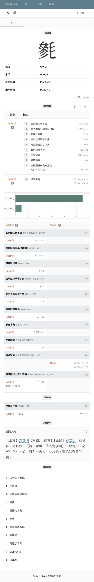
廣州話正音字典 (39, 123)
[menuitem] (47, 477)
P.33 (85, 170)
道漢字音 (35, 179)
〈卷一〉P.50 (82, 179)
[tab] (12, 23)
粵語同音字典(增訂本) (42, 129)
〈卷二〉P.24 (82, 183)
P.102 (85, 150)
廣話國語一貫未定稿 (41, 165)
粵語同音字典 (38, 150)
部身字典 (35, 155)
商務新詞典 (36, 134)
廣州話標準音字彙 (40, 139)
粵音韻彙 (35, 160)
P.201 (85, 413)
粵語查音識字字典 (40, 144)
